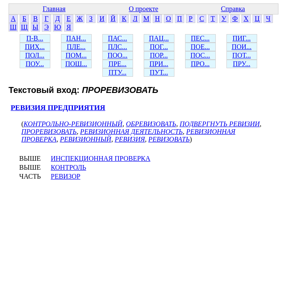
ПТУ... (117, 72)
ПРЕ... (117, 63)
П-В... (34, 38)
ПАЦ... (159, 38)
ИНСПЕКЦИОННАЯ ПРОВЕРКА (101, 158)
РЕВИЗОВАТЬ (169, 139)
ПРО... (200, 63)
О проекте (143, 8)
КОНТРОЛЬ (68, 167)
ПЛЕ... (76, 46)
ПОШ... (76, 63)
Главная (54, 8)
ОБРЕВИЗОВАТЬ (151, 123)
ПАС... (117, 38)
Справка (233, 8)
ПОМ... (76, 55)
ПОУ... (35, 63)
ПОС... (200, 55)
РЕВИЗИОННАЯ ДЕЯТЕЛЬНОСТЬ (131, 131)
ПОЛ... (34, 55)
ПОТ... (241, 55)
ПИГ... (241, 38)
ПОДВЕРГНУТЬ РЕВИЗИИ (220, 123)
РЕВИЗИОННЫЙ (85, 139)
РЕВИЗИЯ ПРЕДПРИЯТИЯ (58, 108)
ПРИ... (158, 63)
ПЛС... (117, 46)
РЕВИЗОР (65, 176)
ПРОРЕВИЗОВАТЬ (49, 131)
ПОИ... (242, 46)
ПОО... (117, 55)
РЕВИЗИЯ (130, 139)
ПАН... (76, 38)
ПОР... (159, 55)
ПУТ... (159, 72)
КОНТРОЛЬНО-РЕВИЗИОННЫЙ (72, 123)
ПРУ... (241, 63)
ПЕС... (200, 38)
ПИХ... (35, 46)
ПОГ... (159, 46)
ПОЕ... (200, 46)
